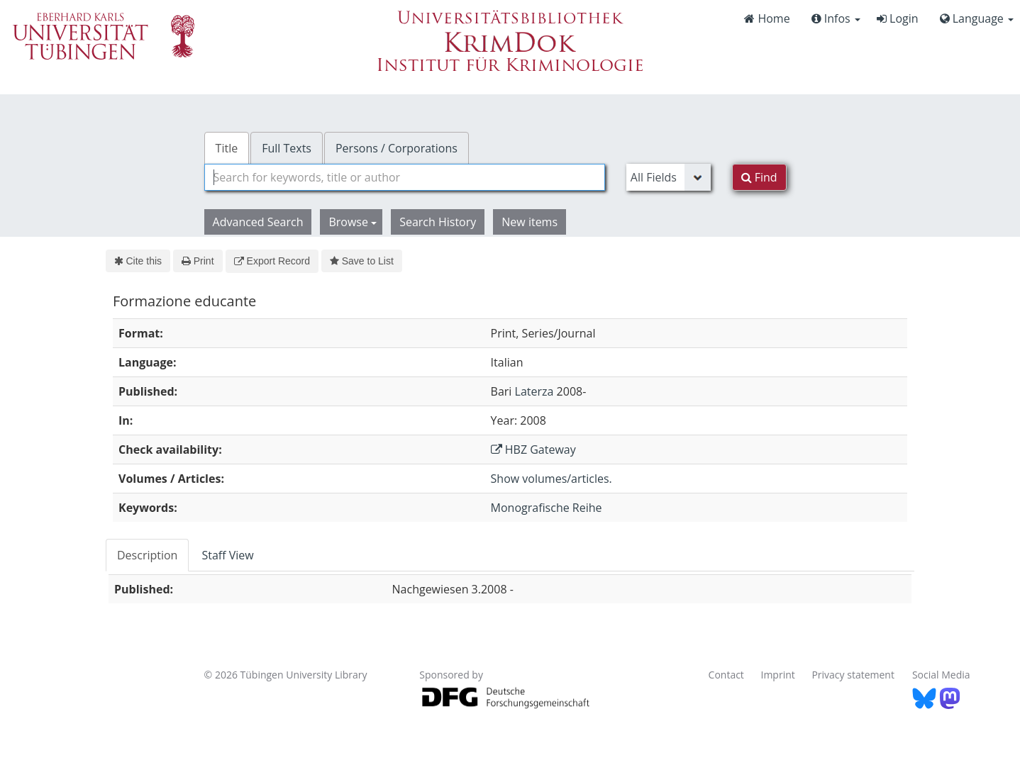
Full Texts (286, 148)
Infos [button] (835, 18)
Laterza (534, 391)
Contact (726, 674)
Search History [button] (437, 222)
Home (766, 18)
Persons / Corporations (397, 148)
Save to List (362, 261)
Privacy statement (852, 674)
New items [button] (529, 222)
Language (977, 18)
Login (898, 18)
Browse (352, 222)
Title (227, 148)
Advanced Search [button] (258, 222)
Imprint (778, 674)
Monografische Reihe (546, 507)
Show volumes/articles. (551, 478)
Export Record (272, 261)
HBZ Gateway (533, 449)
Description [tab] (147, 555)
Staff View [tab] (227, 555)
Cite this (138, 261)
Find (759, 177)
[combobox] (404, 177)
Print (198, 261)
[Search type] (668, 177)
